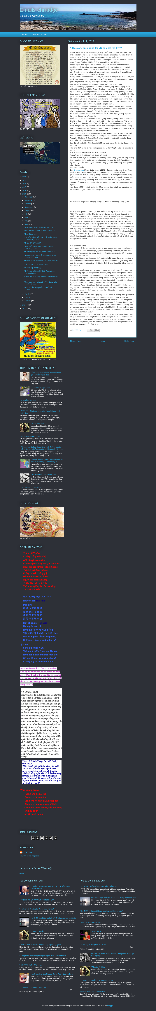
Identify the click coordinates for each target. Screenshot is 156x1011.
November (28, 200)
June (26, 217)
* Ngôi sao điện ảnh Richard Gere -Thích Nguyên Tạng (52, 974)
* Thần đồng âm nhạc (28, 400)
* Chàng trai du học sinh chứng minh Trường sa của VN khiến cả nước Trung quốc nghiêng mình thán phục (42, 448)
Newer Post (75, 341)
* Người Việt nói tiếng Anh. (30, 436)
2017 (24, 187)
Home (103, 341)
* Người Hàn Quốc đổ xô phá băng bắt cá (97, 980)
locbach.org (27, 852)
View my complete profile (29, 856)
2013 (24, 308)
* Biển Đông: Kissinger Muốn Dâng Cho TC (40, 261)
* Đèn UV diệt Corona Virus (30, 487)
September (29, 207)
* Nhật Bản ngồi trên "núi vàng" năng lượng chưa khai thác (53, 918)
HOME (25, 34)
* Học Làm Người (97, 931)
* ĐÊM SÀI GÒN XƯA (32, 243)
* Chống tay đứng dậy (32, 268)
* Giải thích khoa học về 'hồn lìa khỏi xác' (40, 231)
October (27, 204)
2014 (24, 305)
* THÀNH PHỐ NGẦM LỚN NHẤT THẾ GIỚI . (99, 887)
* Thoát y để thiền (37, 424)
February (28, 297)
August (27, 211)
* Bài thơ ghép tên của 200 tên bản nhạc (39, 252)
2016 (24, 191)
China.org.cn (79, 170)
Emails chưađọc (39, 10)
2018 (24, 184)
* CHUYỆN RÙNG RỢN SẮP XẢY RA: (39, 227)
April (26, 224)
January (27, 301)
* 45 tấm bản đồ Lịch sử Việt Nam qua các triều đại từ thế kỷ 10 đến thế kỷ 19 (47, 461)
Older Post (129, 341)
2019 (24, 180)
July (26, 214)
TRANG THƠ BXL (40, 34)
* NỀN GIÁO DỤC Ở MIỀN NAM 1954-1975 (38, 900)
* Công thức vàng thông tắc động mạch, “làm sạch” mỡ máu (43, 956)
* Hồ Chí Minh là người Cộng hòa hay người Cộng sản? (41, 945)
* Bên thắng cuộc (30, 234)
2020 (24, 177)
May (26, 221)
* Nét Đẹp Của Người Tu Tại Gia (33, 987)
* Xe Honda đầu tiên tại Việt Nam (43, 474)
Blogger (110, 1006)
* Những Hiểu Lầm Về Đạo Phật (92, 992)
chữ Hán (40, 601)
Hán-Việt (42, 623)
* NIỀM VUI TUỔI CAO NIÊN (31, 965)
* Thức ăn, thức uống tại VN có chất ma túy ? (37, 909)
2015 (24, 194)
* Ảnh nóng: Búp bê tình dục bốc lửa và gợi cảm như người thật (46, 374)
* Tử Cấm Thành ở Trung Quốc (36, 264)
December (28, 197)
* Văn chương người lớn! (40, 387)
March (27, 294)
